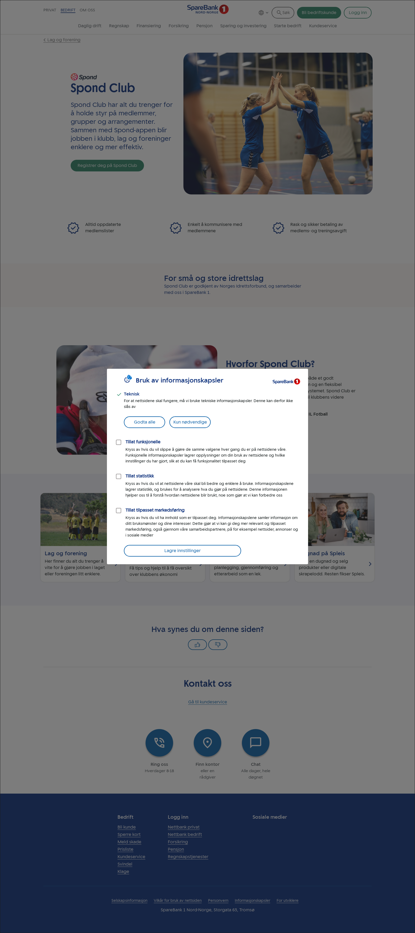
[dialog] (207, 466)
